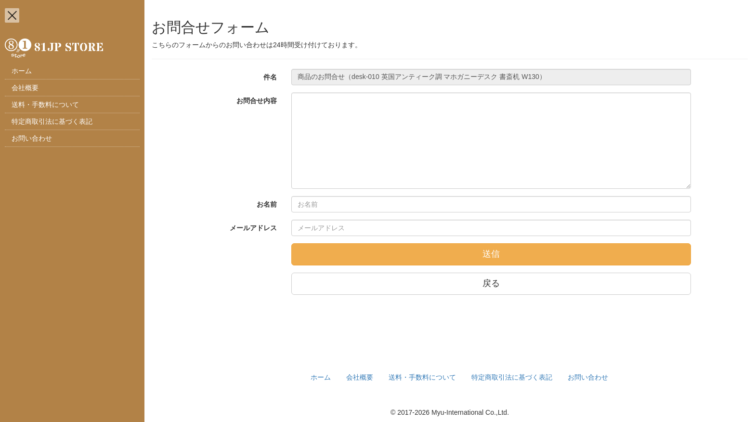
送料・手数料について (45, 104)
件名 (270, 77)
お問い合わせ (32, 138)
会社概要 (25, 88)
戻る (491, 283)
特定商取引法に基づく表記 (52, 121)
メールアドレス (253, 228)
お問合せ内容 (256, 101)
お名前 (267, 204)
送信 (491, 254)
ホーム (22, 71)
